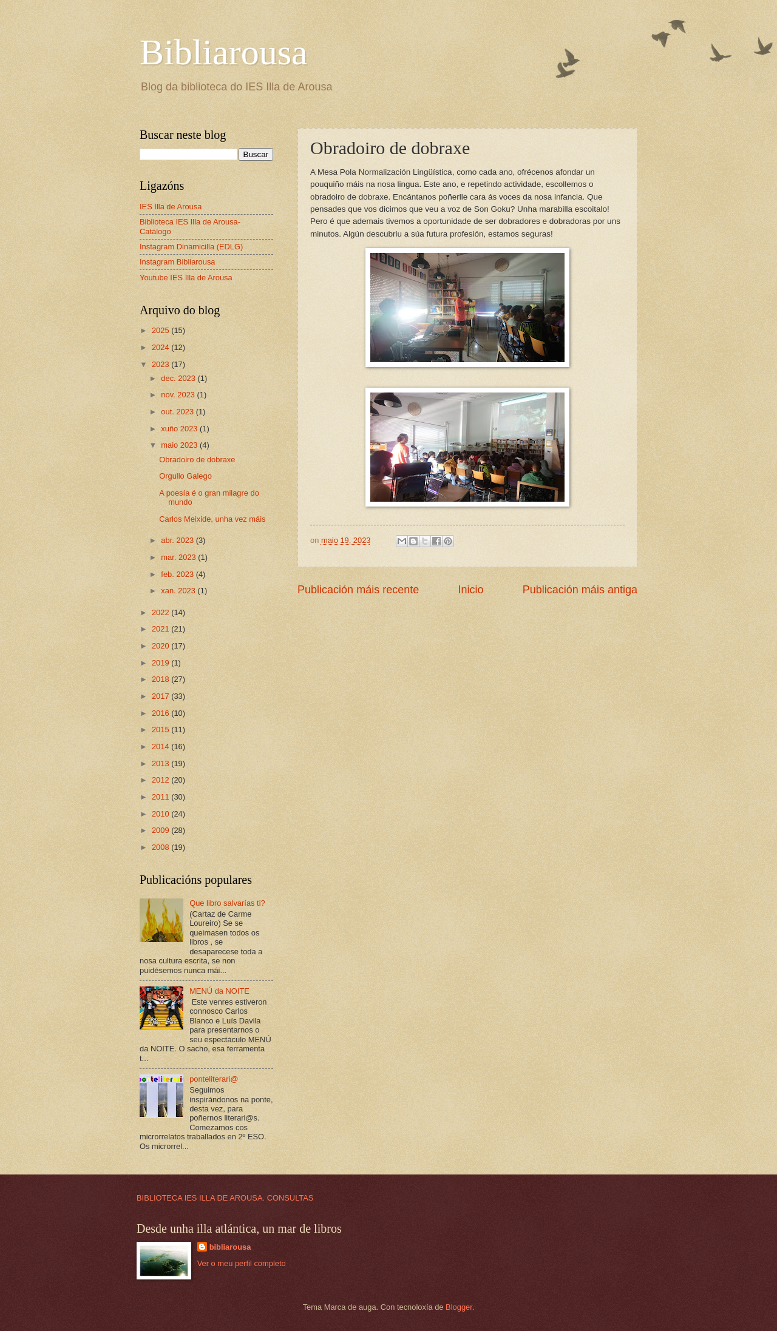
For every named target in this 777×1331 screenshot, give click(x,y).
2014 (161, 746)
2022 (161, 612)
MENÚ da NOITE (219, 991)
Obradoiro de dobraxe (197, 459)
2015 (161, 729)
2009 (161, 830)
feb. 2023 (178, 574)
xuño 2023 (180, 428)
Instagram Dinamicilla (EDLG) (191, 246)
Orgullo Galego (185, 475)
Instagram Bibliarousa (177, 261)
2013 (161, 763)
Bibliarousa (224, 52)
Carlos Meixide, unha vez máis (212, 519)
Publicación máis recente (358, 590)
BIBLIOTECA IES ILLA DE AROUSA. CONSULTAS (225, 1197)
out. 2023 (178, 411)
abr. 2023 (178, 540)
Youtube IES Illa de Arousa (186, 277)
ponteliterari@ (213, 1078)
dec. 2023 (179, 378)
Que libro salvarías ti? (227, 903)
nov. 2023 (179, 394)
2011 (161, 796)
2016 (161, 713)
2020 (161, 645)
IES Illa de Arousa (171, 206)
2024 (161, 347)
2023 (161, 364)
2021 (161, 628)
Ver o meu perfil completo (241, 1263)
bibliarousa (230, 1247)
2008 (161, 847)
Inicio (470, 590)
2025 (161, 330)
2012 (161, 779)
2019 (161, 662)
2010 (161, 813)
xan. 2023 (179, 590)
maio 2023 (180, 445)
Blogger (459, 1307)
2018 (161, 679)
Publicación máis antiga (580, 590)
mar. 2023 (179, 557)
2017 (161, 696)
